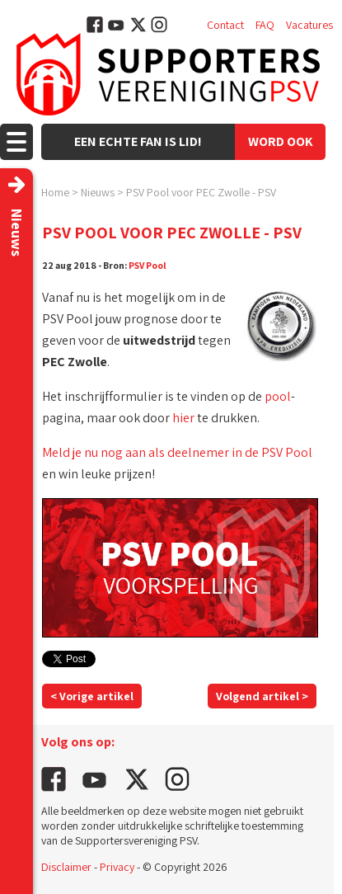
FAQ (264, 24)
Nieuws (98, 192)
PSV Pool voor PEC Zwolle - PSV (201, 192)
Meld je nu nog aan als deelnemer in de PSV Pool (177, 452)
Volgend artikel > (262, 696)
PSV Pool (147, 265)
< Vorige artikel (92, 696)
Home (55, 192)
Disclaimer (66, 866)
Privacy (117, 866)
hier (183, 417)
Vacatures (309, 24)
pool (278, 396)
